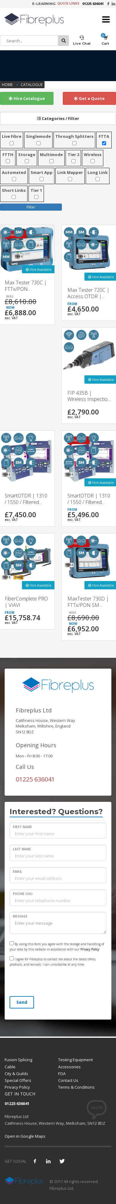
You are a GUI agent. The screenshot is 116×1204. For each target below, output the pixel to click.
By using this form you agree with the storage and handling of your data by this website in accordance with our (57, 946)
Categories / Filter (58, 118)
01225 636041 (93, 3)
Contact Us (68, 1080)
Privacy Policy (89, 949)
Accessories (69, 1067)
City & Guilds (16, 1073)
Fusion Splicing (18, 1059)
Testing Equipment (75, 1059)
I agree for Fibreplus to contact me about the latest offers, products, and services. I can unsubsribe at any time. (53, 961)
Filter (31, 207)
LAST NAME (22, 849)
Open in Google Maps (25, 1136)
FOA (62, 1073)
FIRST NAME (22, 827)
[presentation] (57, 982)
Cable (10, 1067)
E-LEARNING (43, 4)
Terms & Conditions (76, 1087)
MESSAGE (20, 916)
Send (21, 1002)
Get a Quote (89, 98)
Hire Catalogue (27, 98)
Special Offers (18, 1080)
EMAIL (17, 871)
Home (8, 84)
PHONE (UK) (22, 894)
